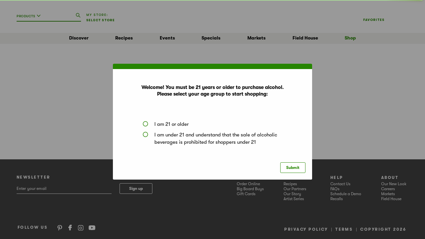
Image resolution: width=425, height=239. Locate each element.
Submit (292, 167)
